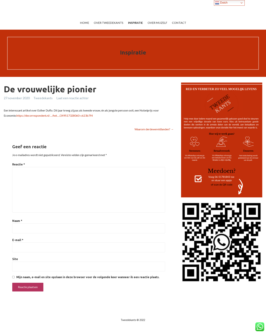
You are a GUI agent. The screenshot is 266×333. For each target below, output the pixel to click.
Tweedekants (43, 98)
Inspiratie (135, 22)
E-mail (17, 240)
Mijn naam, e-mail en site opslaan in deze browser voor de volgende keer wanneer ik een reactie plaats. (87, 277)
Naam (17, 220)
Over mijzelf (157, 22)
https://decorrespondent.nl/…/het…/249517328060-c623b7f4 (54, 115)
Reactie (18, 164)
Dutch (221, 3)
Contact (179, 22)
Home (84, 22)
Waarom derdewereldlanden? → (154, 129)
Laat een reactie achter (72, 98)
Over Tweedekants (108, 22)
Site (15, 259)
